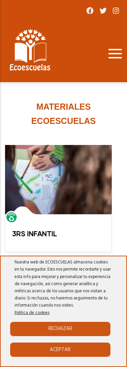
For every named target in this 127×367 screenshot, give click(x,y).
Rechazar (60, 329)
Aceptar (60, 350)
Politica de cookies (32, 313)
